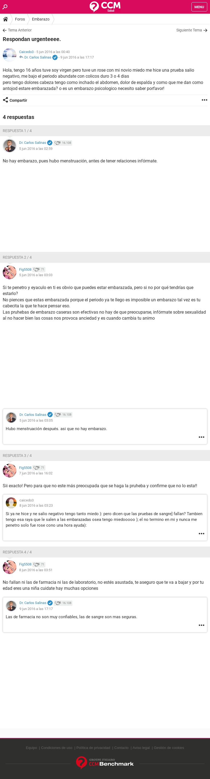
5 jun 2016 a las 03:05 (36, 420)
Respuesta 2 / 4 (17, 257)
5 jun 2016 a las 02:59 (35, 149)
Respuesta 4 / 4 (17, 552)
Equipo (31, 748)
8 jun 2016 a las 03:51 (35, 570)
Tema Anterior (20, 30)
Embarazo (40, 19)
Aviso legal (141, 748)
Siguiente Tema (189, 30)
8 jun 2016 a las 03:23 (36, 505)
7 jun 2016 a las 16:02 (35, 473)
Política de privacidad (93, 748)
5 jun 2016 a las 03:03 (35, 275)
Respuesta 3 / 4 (17, 455)
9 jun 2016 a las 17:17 (77, 57)
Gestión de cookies (169, 748)
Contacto (121, 748)
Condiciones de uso (56, 748)
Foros (20, 19)
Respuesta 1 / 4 (17, 131)
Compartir (18, 100)
